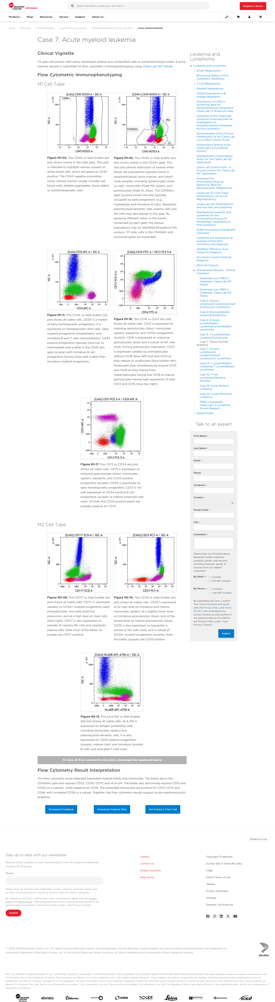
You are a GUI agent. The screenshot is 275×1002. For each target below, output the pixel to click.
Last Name (201, 448)
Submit (226, 633)
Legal (209, 870)
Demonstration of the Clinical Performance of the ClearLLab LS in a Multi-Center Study (216, 136)
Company (200, 485)
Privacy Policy (211, 607)
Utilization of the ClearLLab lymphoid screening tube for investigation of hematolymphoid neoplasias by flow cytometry (215, 122)
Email (198, 460)
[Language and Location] (260, 16)
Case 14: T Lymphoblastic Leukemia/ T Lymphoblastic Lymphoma (217, 366)
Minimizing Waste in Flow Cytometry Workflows (213, 77)
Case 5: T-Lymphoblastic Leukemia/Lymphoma (215, 336)
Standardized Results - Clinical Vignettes (216, 272)
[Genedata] (97, 999)
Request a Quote (253, 6)
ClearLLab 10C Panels (158, 66)
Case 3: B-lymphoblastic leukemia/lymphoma (215, 313)
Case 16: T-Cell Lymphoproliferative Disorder (213, 377)
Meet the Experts (207, 265)
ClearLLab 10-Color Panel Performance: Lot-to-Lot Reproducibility (213, 196)
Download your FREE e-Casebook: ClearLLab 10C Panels (216, 281)
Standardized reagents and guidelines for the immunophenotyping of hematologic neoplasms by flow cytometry (214, 218)
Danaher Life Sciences (219, 904)
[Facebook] (208, 917)
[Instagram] (214, 917)
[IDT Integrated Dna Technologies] (146, 999)
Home (12, 28)
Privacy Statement (217, 891)
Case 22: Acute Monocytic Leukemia (216, 395)
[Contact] (226, 16)
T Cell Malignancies (209, 83)
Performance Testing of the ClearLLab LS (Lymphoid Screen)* (214, 147)
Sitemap (211, 897)
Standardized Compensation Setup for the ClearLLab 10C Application (215, 159)
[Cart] (238, 16)
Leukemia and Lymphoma (73, 28)
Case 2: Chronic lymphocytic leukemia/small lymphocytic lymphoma (217, 303)
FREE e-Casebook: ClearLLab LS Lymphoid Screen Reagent (215, 405)
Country (199, 497)
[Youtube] (235, 917)
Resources (25, 28)
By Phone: (200, 588)
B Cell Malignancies (209, 70)
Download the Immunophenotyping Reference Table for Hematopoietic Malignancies (214, 183)
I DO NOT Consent (220, 581)
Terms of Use (25, 901)
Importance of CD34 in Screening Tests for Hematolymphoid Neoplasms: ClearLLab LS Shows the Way (215, 106)
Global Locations (150, 870)
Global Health (205, 413)
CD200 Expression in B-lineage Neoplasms (212, 95)
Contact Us (147, 863)
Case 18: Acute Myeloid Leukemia (214, 387)
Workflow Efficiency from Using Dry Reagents (212, 251)
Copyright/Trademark (219, 856)
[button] (72, 6)
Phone (197, 472)
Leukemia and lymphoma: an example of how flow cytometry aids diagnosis (215, 241)
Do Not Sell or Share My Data (224, 863)
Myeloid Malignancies (210, 88)
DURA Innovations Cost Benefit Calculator (216, 231)
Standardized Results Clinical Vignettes (112, 28)
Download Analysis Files (112, 809)
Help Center (147, 877)
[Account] (249, 16)
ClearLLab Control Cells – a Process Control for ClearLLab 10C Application (215, 170)
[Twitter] (228, 917)
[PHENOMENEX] (220, 998)
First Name (201, 436)
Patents (210, 884)
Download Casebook (61, 809)
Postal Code (202, 510)
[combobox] (138, 5)
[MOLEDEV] (196, 998)
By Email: (200, 576)
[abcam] (47, 999)
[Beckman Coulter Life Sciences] (23, 6)
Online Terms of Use (218, 877)
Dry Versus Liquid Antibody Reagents (214, 259)
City (197, 522)
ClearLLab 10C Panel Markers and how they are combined (215, 206)
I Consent (216, 577)
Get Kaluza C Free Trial (163, 809)
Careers (144, 856)
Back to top (258, 839)
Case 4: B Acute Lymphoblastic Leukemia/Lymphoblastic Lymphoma (216, 324)
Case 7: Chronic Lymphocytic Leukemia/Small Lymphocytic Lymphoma (215, 353)
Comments (201, 534)
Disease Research (45, 28)
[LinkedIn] (221, 917)
